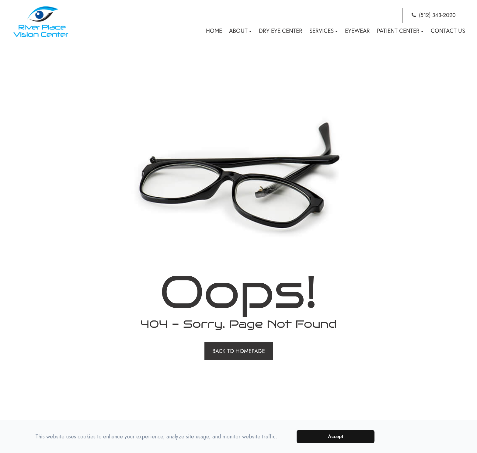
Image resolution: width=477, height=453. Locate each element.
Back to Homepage (238, 351)
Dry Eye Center (280, 30)
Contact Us (448, 30)
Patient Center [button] (400, 30)
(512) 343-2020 (437, 15)
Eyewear (357, 30)
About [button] (240, 30)
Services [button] (323, 30)
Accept (335, 436)
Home (214, 30)
